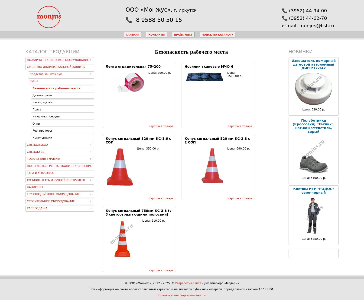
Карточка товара (161, 126)
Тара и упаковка (40, 173)
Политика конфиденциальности (182, 295)
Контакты (156, 34)
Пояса (36, 109)
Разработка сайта (188, 283)
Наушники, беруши (46, 116)
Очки (36, 123)
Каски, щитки (42, 102)
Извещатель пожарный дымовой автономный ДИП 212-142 (314, 64)
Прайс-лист (183, 34)
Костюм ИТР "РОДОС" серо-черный (313, 190)
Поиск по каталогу (217, 34)
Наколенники (42, 137)
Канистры (35, 187)
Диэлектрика (42, 95)
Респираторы (42, 130)
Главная (132, 34)
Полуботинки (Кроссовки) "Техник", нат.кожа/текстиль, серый (314, 126)
